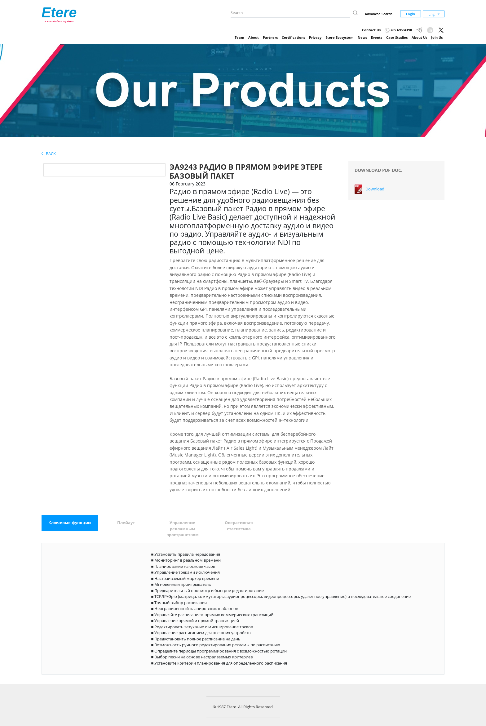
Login (410, 13)
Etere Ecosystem (339, 37)
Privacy (315, 37)
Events (376, 37)
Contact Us (371, 30)
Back (49, 153)
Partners (270, 37)
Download (374, 189)
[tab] (70, 523)
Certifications (293, 37)
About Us (419, 37)
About (253, 37)
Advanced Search (378, 13)
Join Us (437, 37)
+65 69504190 (398, 30)
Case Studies (397, 37)
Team (239, 37)
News (362, 37)
